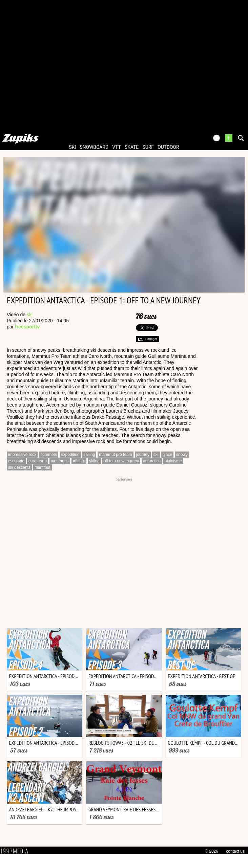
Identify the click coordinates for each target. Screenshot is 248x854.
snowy (182, 454)
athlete (79, 461)
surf (148, 147)
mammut (42, 467)
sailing (89, 454)
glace (167, 454)
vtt (116, 147)
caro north (37, 461)
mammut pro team (115, 454)
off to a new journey (121, 461)
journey (142, 454)
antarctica (152, 461)
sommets (48, 454)
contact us (235, 851)
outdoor (168, 147)
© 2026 (211, 851)
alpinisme (173, 461)
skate (132, 147)
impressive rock (22, 454)
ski (72, 147)
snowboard (94, 147)
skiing (94, 461)
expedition (70, 454)
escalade (16, 461)
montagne (60, 461)
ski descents (19, 467)
